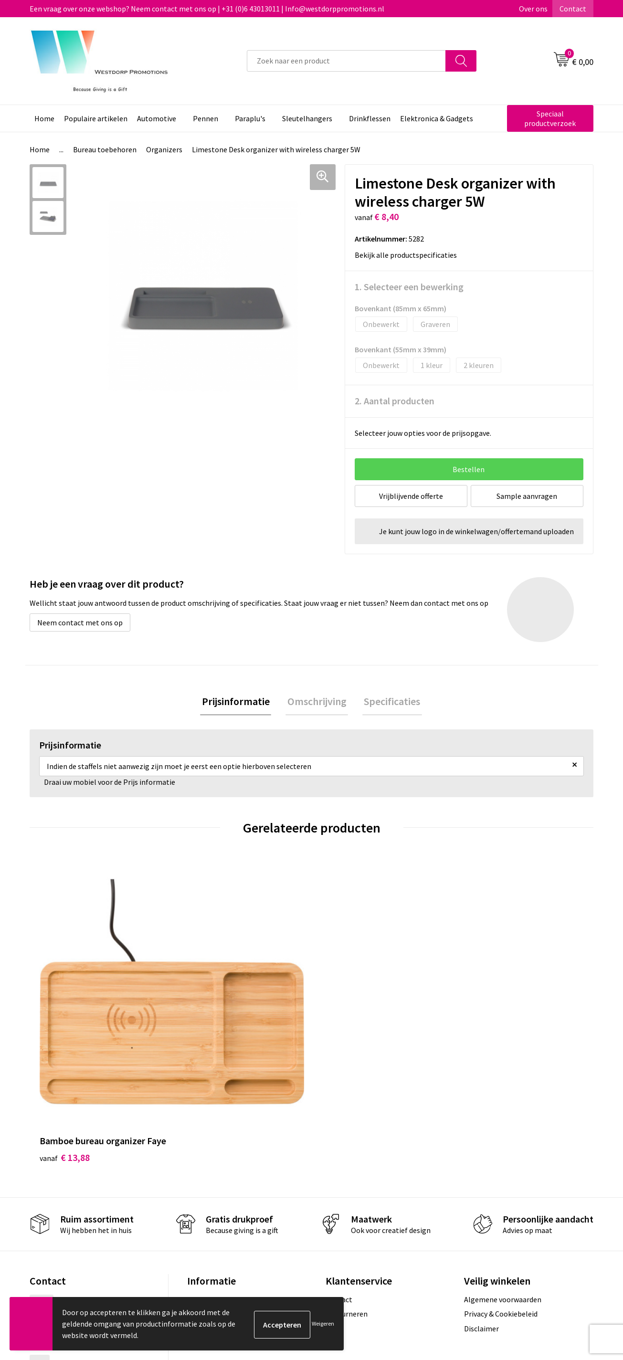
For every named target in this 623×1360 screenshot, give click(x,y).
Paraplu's (250, 118)
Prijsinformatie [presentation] (239, 702)
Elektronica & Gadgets (436, 118)
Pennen (205, 118)
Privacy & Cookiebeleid (501, 1186)
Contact (573, 8)
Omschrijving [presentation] (317, 702)
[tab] (239, 702)
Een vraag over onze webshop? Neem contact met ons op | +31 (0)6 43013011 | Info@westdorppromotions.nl (207, 8)
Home (44, 118)
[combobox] (346, 61)
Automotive (156, 118)
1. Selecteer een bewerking (409, 287)
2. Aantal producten (394, 401)
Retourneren (347, 1186)
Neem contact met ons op (80, 622)
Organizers (164, 149)
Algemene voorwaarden (502, 1171)
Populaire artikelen (95, 118)
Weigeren (323, 1323)
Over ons (533, 8)
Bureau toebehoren (105, 149)
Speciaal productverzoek (550, 118)
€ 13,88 (65, 1029)
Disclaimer (481, 1200)
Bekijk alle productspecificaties (409, 255)
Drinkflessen (370, 118)
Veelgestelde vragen (220, 1186)
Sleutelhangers (307, 118)
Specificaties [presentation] (389, 702)
